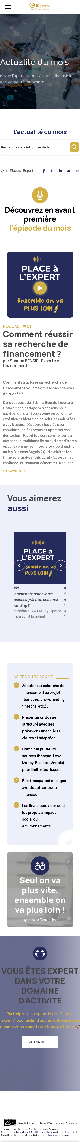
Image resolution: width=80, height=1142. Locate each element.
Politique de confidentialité (53, 1132)
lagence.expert (60, 1135)
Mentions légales (14, 1132)
